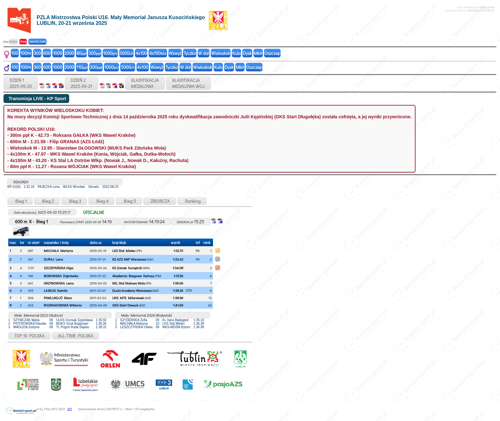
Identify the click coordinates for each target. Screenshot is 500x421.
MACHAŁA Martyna (58, 250)
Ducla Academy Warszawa (131, 290)
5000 (128, 67)
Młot (258, 53)
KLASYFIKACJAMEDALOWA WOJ (188, 83)
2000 (69, 53)
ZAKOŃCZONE (37, 41)
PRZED (13, 41)
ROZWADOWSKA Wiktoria (63, 305)
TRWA (23, 41)
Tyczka (190, 53)
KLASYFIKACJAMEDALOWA (145, 83)
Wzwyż (175, 53)
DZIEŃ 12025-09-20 (21, 83)
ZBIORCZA (159, 201)
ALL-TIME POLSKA (75, 336)
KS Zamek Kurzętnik (127, 267)
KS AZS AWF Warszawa (129, 259)
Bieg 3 (74, 201)
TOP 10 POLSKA (29, 336)
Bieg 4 (101, 201)
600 (46, 53)
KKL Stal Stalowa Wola (128, 283)
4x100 (141, 53)
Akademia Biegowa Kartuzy (133, 275)
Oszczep (272, 53)
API (69, 409)
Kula (236, 53)
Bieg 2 (47, 201)
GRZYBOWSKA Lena (59, 283)
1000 (57, 53)
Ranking (192, 201)
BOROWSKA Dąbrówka (61, 275)
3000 (126, 53)
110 (82, 67)
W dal (203, 53)
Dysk (247, 53)
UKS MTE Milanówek (128, 297)
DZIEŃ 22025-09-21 (81, 83)
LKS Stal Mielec (124, 250)
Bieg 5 (129, 201)
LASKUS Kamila (55, 290)
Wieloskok (220, 53)
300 (37, 53)
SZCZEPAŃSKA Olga (58, 267)
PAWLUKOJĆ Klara (58, 297)
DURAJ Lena (53, 259)
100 (14, 53)
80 (81, 53)
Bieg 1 (20, 201)
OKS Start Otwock (125, 305)
